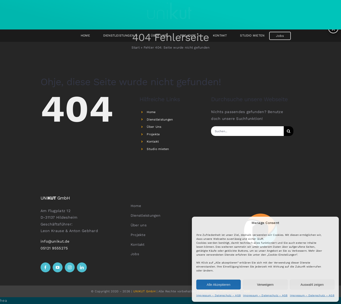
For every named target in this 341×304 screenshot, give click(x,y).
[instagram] (70, 267)
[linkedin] (82, 267)
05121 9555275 (54, 248)
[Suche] (288, 131)
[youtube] (58, 267)
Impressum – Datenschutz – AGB (218, 295)
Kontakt (153, 141)
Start (136, 47)
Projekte (153, 134)
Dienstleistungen (160, 119)
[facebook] (45, 267)
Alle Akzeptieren (218, 284)
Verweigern (265, 284)
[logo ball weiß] (260, 215)
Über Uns (154, 126)
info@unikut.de (55, 241)
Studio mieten (158, 149)
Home (151, 112)
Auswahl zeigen (312, 284)
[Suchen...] (247, 131)
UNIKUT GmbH (144, 291)
